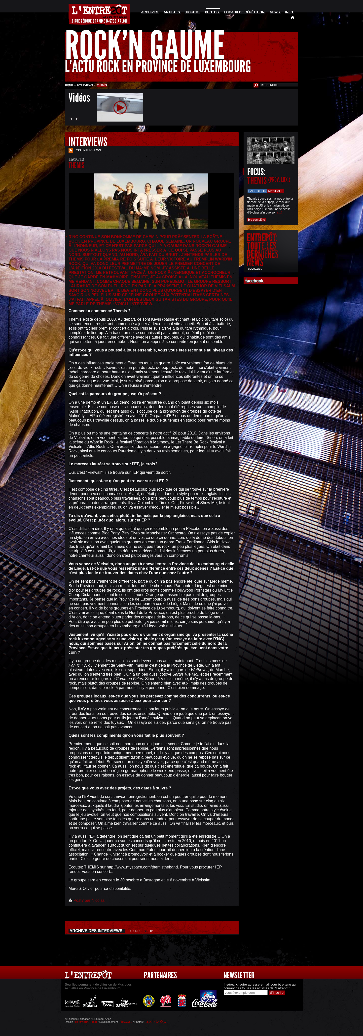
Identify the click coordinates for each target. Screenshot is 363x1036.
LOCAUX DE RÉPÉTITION (244, 12)
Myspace (276, 191)
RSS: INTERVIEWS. (88, 150)
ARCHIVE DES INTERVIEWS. (97, 931)
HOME (69, 85)
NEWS (275, 12)
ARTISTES (172, 12)
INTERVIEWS (84, 85)
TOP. (150, 931)
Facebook (257, 191)
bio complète (256, 219)
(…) (279, 212)
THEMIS (268, 180)
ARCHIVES (149, 12)
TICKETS (192, 12)
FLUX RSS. (134, 931)
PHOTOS (212, 12)
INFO (289, 12)
